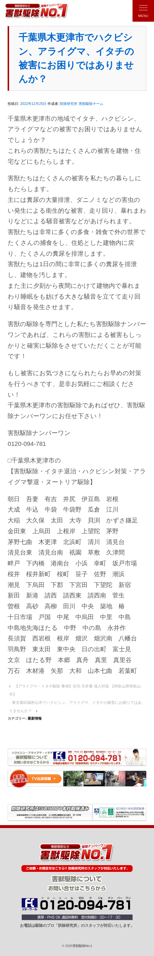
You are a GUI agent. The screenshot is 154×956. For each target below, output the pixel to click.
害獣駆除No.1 (82, 946)
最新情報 (35, 718)
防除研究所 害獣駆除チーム (81, 104)
